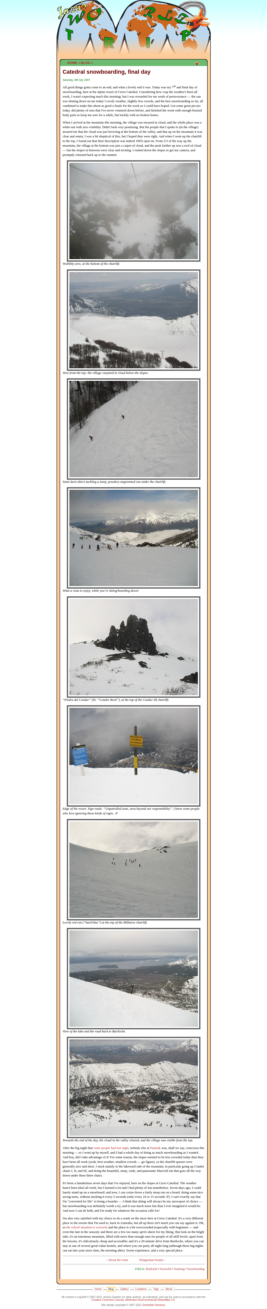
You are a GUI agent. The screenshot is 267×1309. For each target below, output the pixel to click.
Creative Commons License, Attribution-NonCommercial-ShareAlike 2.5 (133, 1299)
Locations (141, 1289)
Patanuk (155, 1148)
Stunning (179, 1268)
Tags (156, 1289)
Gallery (124, 1289)
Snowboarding (195, 1268)
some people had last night (111, 1148)
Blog (85, 63)
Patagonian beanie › (152, 1260)
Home (72, 63)
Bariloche (152, 1268)
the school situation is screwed (86, 1227)
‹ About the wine (117, 1260)
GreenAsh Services (153, 1305)
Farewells (165, 1268)
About (168, 1289)
